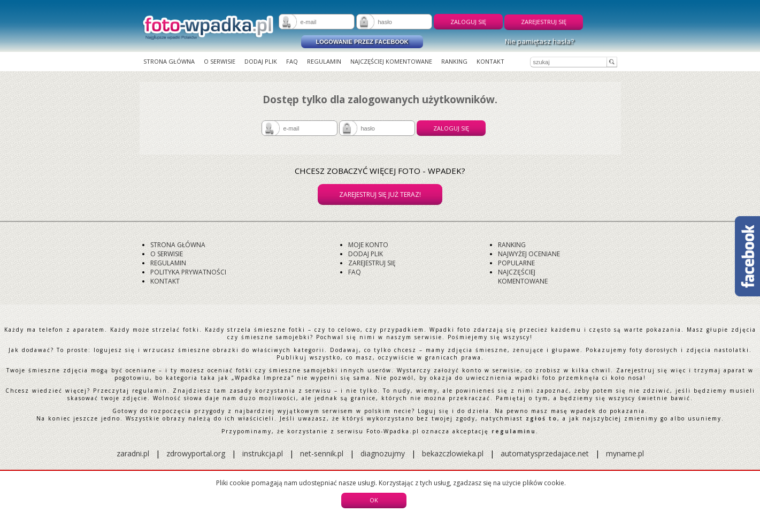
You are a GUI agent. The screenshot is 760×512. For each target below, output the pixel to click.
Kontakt (490, 61)
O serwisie (219, 61)
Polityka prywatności (188, 272)
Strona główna (169, 61)
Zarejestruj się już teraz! (380, 194)
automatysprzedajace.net (545, 453)
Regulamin (324, 61)
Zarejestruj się (543, 22)
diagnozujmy (383, 453)
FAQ (292, 61)
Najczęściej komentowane (391, 61)
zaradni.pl (133, 453)
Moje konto (368, 244)
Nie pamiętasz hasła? (539, 41)
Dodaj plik (260, 61)
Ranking (454, 61)
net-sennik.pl (321, 453)
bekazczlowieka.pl (452, 453)
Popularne (516, 263)
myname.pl (625, 453)
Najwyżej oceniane (529, 253)
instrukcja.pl (262, 453)
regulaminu (514, 431)
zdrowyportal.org (195, 453)
